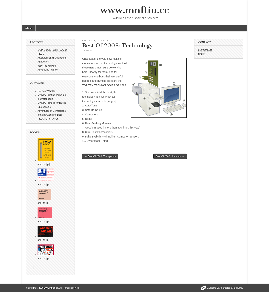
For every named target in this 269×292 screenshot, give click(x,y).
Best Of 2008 (88, 40)
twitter (201, 54)
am (39, 164)
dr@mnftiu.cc (205, 50)
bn (44, 164)
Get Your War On (46, 91)
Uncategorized (104, 40)
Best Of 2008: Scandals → (170, 156)
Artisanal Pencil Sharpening (52, 57)
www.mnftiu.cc (134, 10)
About (29, 28)
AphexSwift (43, 61)
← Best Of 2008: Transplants (100, 156)
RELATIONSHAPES (48, 118)
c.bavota (238, 288)
